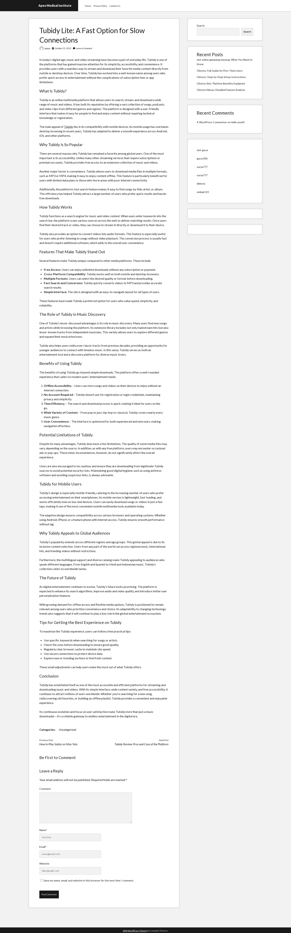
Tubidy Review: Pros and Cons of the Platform (142, 744)
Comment (45, 788)
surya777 (202, 166)
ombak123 (203, 192)
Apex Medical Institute (54, 5)
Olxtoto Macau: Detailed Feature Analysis (221, 89)
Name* (43, 830)
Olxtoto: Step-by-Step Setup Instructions (221, 77)
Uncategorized (67, 729)
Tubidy (68, 126)
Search (201, 25)
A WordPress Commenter (212, 122)
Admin (47, 48)
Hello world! (238, 122)
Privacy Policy (100, 5)
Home (88, 5)
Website (44, 863)
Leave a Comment (84, 48)
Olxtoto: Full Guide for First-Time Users (220, 70)
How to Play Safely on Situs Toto (58, 744)
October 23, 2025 (63, 48)
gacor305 (202, 158)
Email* (43, 846)
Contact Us (114, 5)
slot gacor (202, 150)
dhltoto (201, 183)
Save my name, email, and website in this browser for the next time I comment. (89, 880)
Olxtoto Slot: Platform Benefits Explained (221, 83)
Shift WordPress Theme (135, 930)
